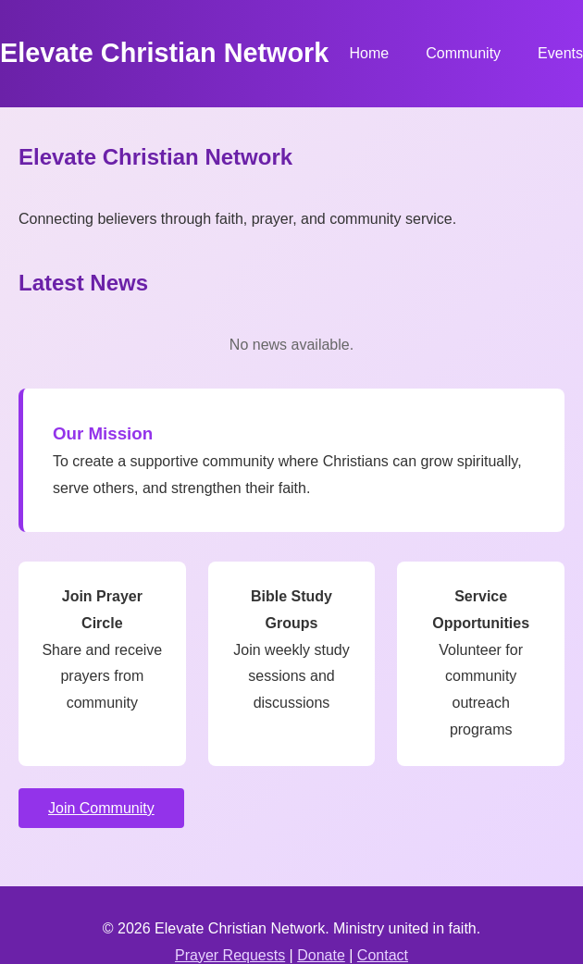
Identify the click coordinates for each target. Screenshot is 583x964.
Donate (321, 955)
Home (369, 53)
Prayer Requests (230, 955)
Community (463, 53)
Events (560, 53)
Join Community (101, 808)
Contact (382, 955)
